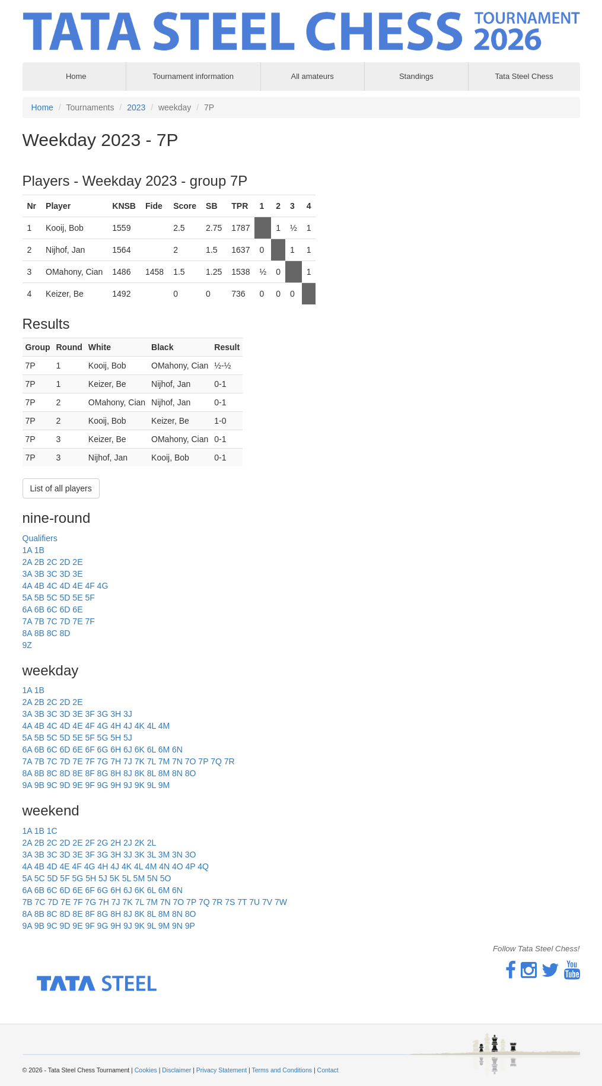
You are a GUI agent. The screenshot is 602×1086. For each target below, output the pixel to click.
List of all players (61, 488)
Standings (416, 76)
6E (77, 609)
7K (140, 761)
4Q (203, 866)
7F (89, 621)
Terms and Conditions (281, 1070)
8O (190, 773)
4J (127, 726)
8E (77, 773)
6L (151, 749)
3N (177, 854)
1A (27, 550)
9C (52, 785)
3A (27, 574)
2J (127, 842)
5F (89, 597)
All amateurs (312, 76)
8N (177, 773)
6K (140, 749)
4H (115, 726)
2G (103, 842)
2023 (136, 107)
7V (267, 902)
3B (39, 574)
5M (139, 878)
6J (127, 749)
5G (103, 737)
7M (164, 761)
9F (89, 785)
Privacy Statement (221, 1070)
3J (127, 714)
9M (164, 785)
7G (103, 761)
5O (165, 878)
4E (77, 585)
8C (52, 633)
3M (164, 854)
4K (140, 726)
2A (27, 562)
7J (127, 761)
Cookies (146, 1070)
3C (52, 574)
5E (77, 597)
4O (177, 866)
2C (52, 562)
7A (27, 621)
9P (190, 926)
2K (140, 842)
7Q (216, 761)
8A (27, 633)
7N (177, 761)
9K (140, 785)
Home (42, 107)
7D (65, 621)
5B (39, 597)
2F (89, 842)
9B (39, 785)
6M (164, 749)
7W (281, 902)
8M (164, 773)
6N (177, 749)
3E (77, 574)
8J (127, 773)
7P (203, 761)
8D (65, 633)
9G (103, 785)
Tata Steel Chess (524, 76)
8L (151, 773)
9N (177, 926)
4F (89, 585)
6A (27, 609)
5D (65, 597)
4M (164, 726)
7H (115, 761)
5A (27, 597)
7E (77, 621)
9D (65, 785)
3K (140, 854)
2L (152, 842)
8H (115, 773)
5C (52, 597)
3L (151, 854)
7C (52, 621)
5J (127, 737)
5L (126, 878)
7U (254, 902)
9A (27, 785)
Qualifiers (40, 538)
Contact (328, 1070)
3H (115, 714)
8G (103, 773)
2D (65, 562)
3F (89, 714)
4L (151, 726)
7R (229, 761)
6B (39, 609)
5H (115, 737)
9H (115, 785)
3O (190, 854)
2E (77, 562)
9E (77, 785)
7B (39, 621)
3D (65, 574)
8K (140, 773)
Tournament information (193, 76)
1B (39, 550)
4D (65, 585)
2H (115, 842)
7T (242, 902)
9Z (27, 645)
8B (39, 633)
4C (52, 585)
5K (115, 878)
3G (103, 714)
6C (52, 609)
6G (103, 749)
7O (190, 761)
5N (152, 878)
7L (151, 761)
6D (65, 609)
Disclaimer (176, 1070)
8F (89, 773)
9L (151, 785)
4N (164, 866)
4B (39, 585)
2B (39, 562)
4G (103, 585)
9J (127, 785)
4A (27, 585)
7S (230, 902)
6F (89, 749)
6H (115, 749)
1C (52, 831)
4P (191, 866)
